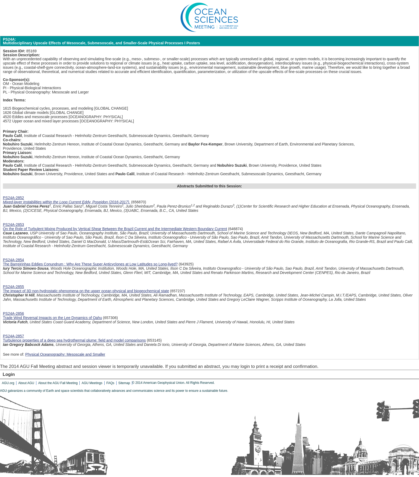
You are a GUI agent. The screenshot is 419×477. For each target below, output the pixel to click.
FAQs (110, 383)
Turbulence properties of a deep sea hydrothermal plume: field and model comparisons (74, 340)
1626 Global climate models (26, 112)
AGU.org (8, 383)
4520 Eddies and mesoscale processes (35, 117)
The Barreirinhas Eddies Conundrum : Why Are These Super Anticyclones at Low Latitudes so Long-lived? (90, 264)
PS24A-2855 (13, 287)
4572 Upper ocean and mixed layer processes (41, 121)
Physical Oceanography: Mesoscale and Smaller (65, 354)
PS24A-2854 (13, 260)
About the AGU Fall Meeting (58, 383)
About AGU (26, 383)
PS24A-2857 (13, 336)
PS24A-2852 (13, 198)
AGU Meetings (92, 383)
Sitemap (124, 383)
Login (9, 374)
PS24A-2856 (13, 313)
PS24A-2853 (13, 224)
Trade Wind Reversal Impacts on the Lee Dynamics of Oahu (52, 318)
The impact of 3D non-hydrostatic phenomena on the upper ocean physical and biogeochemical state (86, 291)
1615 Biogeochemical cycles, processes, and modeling (48, 108)
